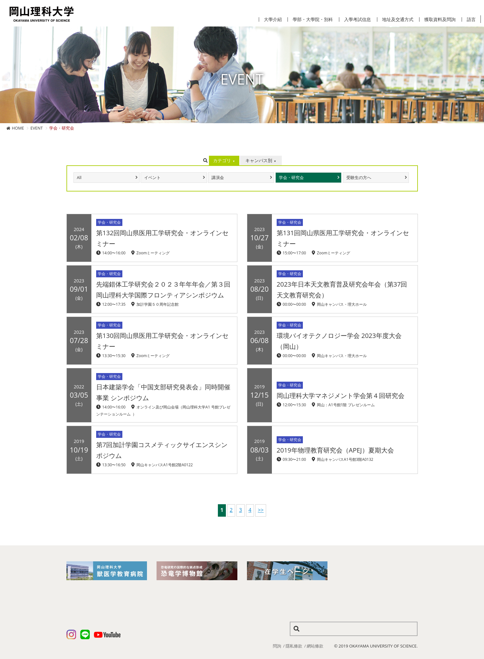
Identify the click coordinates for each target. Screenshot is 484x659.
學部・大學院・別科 (313, 19)
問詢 (277, 646)
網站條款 (315, 646)
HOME (18, 128)
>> (261, 509)
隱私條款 (294, 646)
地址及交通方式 (397, 19)
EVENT (36, 128)
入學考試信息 (357, 19)
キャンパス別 (258, 160)
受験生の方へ (358, 177)
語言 (471, 19)
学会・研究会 (291, 177)
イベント (152, 177)
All (79, 177)
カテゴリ (222, 160)
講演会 (217, 177)
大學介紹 (273, 19)
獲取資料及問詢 (440, 19)
